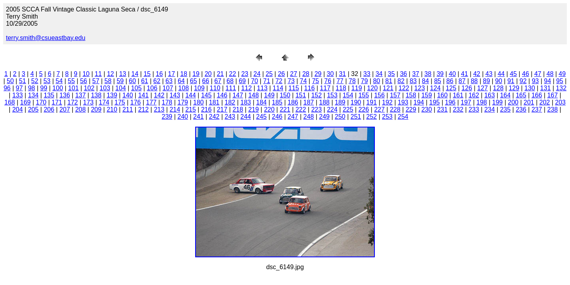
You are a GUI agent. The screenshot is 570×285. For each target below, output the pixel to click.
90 (498, 81)
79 (364, 81)
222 (300, 109)
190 (356, 102)
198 (482, 102)
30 (330, 73)
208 (80, 109)
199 (497, 102)
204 (17, 109)
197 (466, 102)
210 (111, 109)
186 (293, 102)
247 (293, 116)
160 (442, 95)
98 (31, 88)
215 (190, 109)
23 (244, 73)
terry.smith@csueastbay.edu (46, 37)
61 (144, 81)
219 (253, 109)
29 (317, 73)
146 (222, 95)
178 (167, 102)
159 (426, 95)
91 (511, 81)
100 (57, 88)
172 (72, 102)
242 (214, 116)
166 (537, 95)
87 (462, 81)
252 (371, 116)
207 (64, 109)
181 (214, 102)
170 (41, 102)
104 (120, 88)
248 (308, 116)
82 (401, 81)
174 (104, 102)
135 (49, 95)
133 (17, 95)
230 (426, 109)
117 (325, 88)
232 (458, 109)
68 (230, 81)
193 (403, 102)
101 (73, 88)
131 (545, 88)
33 (366, 73)
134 (33, 95)
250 (340, 116)
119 (357, 88)
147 (237, 95)
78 (352, 81)
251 (356, 116)
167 (552, 95)
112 (246, 88)
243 (230, 116)
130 (529, 88)
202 (545, 102)
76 (327, 81)
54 (59, 81)
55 (71, 81)
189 (340, 102)
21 (220, 73)
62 (156, 81)
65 (193, 81)
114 (278, 88)
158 (411, 95)
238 (552, 109)
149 (269, 95)
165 (521, 95)
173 (88, 102)
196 (450, 102)
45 (513, 73)
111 (231, 88)
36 (403, 73)
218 (237, 109)
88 (474, 81)
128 (498, 88)
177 (151, 102)
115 (294, 88)
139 (111, 95)
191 (371, 102)
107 (168, 88)
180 (198, 102)
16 (159, 73)
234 (489, 109)
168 (9, 102)
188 (324, 102)
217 (222, 109)
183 (245, 102)
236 (521, 109)
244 (245, 116)
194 (419, 102)
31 (342, 73)
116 (309, 88)
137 (80, 95)
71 (266, 81)
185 (277, 102)
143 (174, 95)
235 (505, 109)
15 (147, 73)
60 (132, 81)
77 (340, 81)
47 (538, 73)
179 (182, 102)
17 (171, 73)
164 (505, 95)
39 (440, 73)
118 (341, 88)
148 (253, 95)
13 (122, 73)
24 (256, 73)
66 (205, 81)
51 (22, 81)
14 (135, 73)
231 (442, 109)
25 (269, 73)
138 (96, 95)
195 (434, 102)
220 (269, 109)
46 (525, 73)
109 (199, 88)
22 (232, 73)
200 (513, 102)
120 (372, 88)
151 (300, 95)
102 (89, 88)
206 (49, 109)
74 (303, 81)
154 (348, 95)
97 (19, 88)
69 (242, 81)
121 (388, 88)
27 (293, 73)
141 (143, 95)
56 (83, 81)
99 (43, 88)
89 (486, 81)
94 (547, 81)
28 (306, 73)
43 (488, 73)
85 (437, 81)
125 (451, 88)
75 (315, 81)
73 (291, 81)
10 (85, 73)
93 (535, 81)
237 (537, 109)
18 (183, 73)
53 (47, 81)
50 (10, 81)
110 (215, 88)
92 (523, 81)
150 (285, 95)
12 (110, 73)
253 (387, 116)
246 (277, 116)
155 (363, 95)
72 (279, 81)
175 (119, 102)
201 (529, 102)
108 (183, 88)
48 (550, 73)
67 (217, 81)
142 (159, 95)
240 (182, 116)
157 (395, 95)
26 (281, 73)
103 (105, 88)
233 (474, 109)
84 (425, 81)
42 (476, 73)
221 (285, 109)
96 (7, 88)
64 (181, 81)
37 (415, 73)
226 (363, 109)
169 (25, 102)
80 (376, 81)
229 (411, 109)
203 (560, 102)
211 (127, 109)
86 (449, 81)
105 (136, 88)
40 (452, 73)
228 (395, 109)
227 (379, 109)
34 (379, 73)
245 (261, 116)
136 (64, 95)
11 (98, 73)
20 (208, 73)
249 (324, 116)
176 (135, 102)
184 (261, 102)
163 (489, 95)
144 (190, 95)
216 (206, 109)
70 (254, 81)
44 (501, 73)
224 (332, 109)
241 (198, 116)
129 (514, 88)
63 (169, 81)
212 (143, 109)
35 (391, 73)
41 (464, 73)
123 (419, 88)
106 (152, 88)
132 (561, 88)
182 (230, 102)
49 (562, 73)
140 (127, 95)
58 (108, 81)
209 (96, 109)
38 (427, 73)
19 (196, 73)
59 (120, 81)
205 (33, 109)
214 (174, 109)
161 (458, 95)
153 (332, 95)
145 (206, 95)
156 (379, 95)
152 (316, 95)
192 (387, 102)
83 (413, 81)
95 (559, 81)
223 (316, 109)
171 (56, 102)
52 (34, 81)
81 (388, 81)
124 (435, 88)
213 (159, 109)
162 (474, 95)
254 (403, 116)
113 (262, 88)
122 (404, 88)
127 (482, 88)
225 (348, 109)
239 (167, 116)
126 (467, 88)
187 (308, 102)
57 (95, 81)
